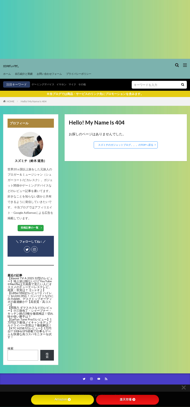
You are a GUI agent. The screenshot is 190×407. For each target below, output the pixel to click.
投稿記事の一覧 (29, 227)
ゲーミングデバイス (45, 84)
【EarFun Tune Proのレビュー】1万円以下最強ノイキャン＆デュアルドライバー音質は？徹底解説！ (30, 322)
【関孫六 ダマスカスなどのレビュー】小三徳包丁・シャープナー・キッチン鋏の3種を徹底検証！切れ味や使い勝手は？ (30, 312)
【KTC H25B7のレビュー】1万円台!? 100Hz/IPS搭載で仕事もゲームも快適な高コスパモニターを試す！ (30, 332)
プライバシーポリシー (89, 74)
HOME (10, 101)
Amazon (63, 399)
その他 (89, 84)
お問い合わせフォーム (55, 74)
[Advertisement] (95, 29)
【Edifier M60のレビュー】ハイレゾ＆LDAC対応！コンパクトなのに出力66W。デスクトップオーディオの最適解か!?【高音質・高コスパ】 (30, 298)
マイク (78, 84)
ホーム (7, 74)
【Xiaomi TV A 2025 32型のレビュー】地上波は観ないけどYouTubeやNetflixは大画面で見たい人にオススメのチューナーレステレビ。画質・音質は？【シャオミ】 (30, 284)
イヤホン (66, 84)
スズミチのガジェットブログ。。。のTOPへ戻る (125, 144)
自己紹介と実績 (26, 74)
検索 (10, 348)
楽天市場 (127, 399)
